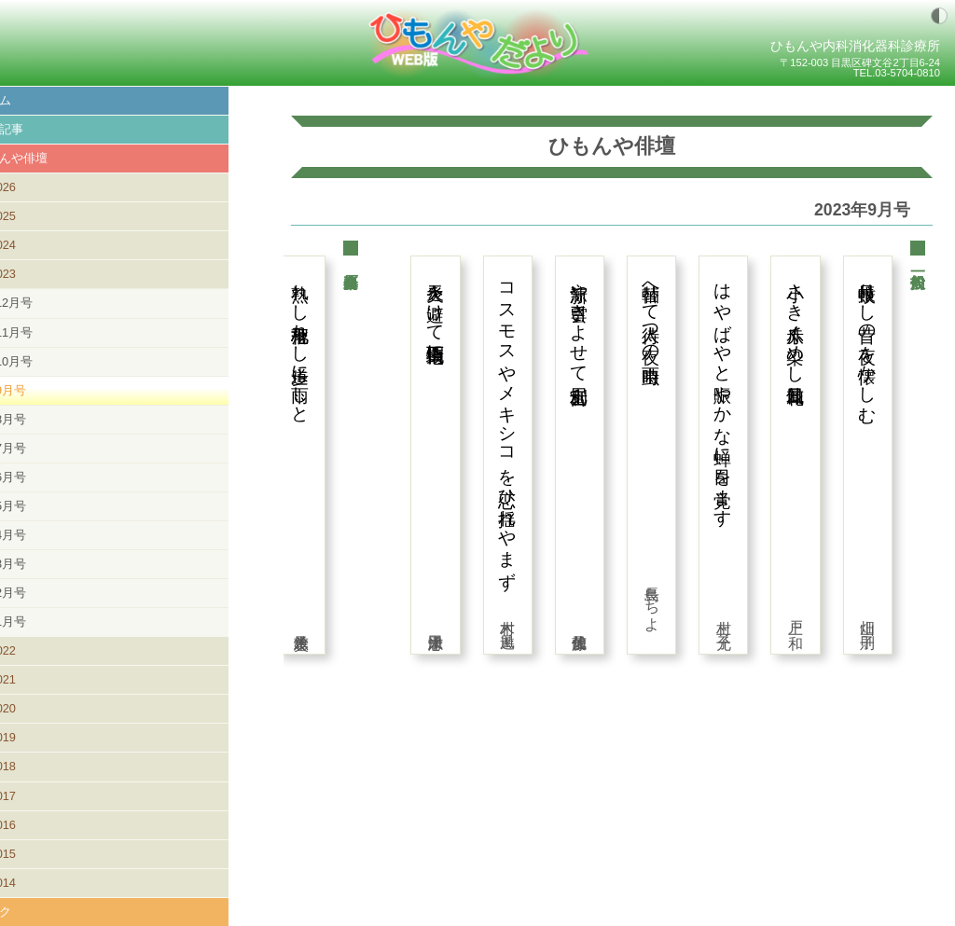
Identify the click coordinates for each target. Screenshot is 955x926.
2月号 (50, 593)
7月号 (50, 448)
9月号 (50, 390)
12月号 (54, 303)
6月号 (50, 477)
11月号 (54, 332)
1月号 (50, 622)
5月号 (50, 506)
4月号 (50, 535)
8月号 (50, 419)
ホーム (33, 100)
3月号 (50, 564)
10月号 (54, 361)
